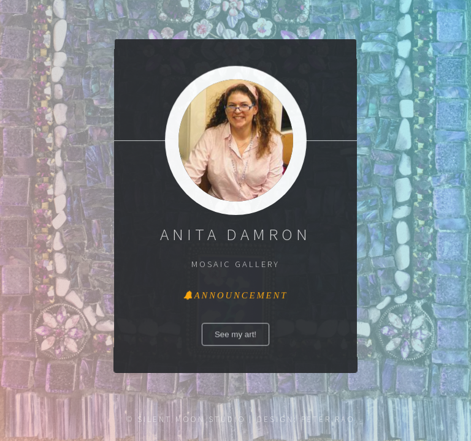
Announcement (241, 296)
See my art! (236, 334)
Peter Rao (328, 419)
